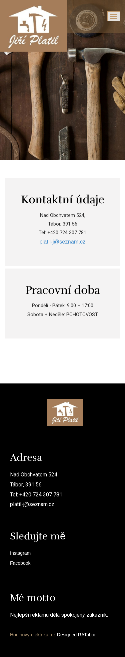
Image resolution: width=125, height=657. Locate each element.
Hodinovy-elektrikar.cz (33, 634)
